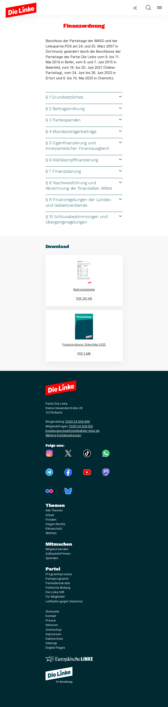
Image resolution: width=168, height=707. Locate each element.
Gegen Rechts (55, 524)
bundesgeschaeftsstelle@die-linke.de (73, 431)
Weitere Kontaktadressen (63, 435)
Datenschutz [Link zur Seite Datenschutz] (54, 638)
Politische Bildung (58, 587)
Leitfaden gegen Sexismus (64, 601)
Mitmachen (59, 544)
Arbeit (50, 515)
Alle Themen (54, 510)
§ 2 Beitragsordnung (84, 108)
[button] (148, 7)
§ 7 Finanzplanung (84, 171)
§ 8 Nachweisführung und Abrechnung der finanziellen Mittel (84, 185)
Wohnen (51, 533)
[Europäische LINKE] (69, 659)
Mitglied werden (57, 549)
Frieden (51, 519)
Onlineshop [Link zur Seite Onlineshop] (54, 629)
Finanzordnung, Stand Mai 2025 (92, 335)
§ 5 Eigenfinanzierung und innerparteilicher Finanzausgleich (84, 145)
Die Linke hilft (55, 592)
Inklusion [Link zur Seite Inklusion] (52, 625)
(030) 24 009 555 (81, 426)
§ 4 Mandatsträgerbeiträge (84, 131)
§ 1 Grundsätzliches (84, 96)
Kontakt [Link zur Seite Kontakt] (51, 616)
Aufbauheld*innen (58, 553)
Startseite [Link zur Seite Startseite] (52, 611)
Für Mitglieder (55, 596)
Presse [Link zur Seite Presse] (51, 620)
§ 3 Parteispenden (84, 119)
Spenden (52, 558)
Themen (55, 505)
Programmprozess (59, 574)
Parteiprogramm (57, 578)
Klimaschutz (54, 528)
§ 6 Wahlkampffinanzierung (84, 159)
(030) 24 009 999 (77, 421)
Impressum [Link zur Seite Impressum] (53, 634)
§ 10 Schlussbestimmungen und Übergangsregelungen (84, 219)
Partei (53, 569)
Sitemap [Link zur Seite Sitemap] (51, 643)
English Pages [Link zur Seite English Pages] (55, 647)
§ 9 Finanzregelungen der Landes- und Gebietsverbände (84, 202)
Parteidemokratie (58, 583)
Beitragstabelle (98, 280)
